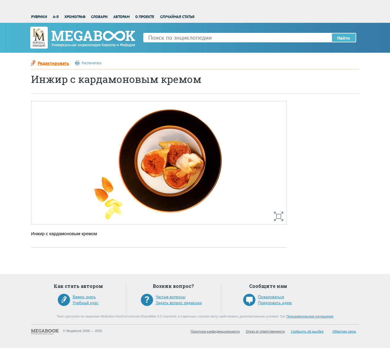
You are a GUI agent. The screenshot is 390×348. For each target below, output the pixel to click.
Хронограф (74, 16)
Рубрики (39, 16)
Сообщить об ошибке (307, 331)
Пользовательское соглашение (309, 316)
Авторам (121, 16)
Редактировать (53, 63)
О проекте (144, 16)
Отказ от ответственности (265, 331)
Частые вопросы (170, 296)
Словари (99, 16)
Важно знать (84, 296)
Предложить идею (275, 302)
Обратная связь (344, 331)
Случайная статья (177, 16)
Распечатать (91, 62)
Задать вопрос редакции (179, 302)
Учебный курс (85, 302)
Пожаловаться (271, 296)
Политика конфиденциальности (215, 331)
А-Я (56, 16)
